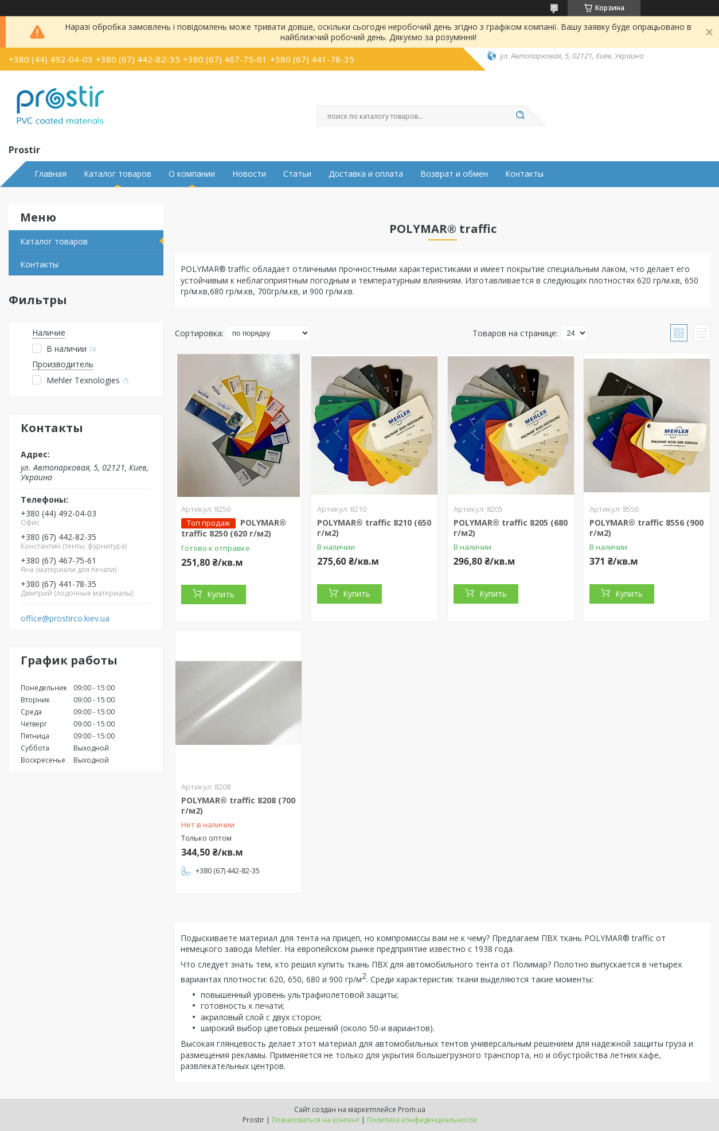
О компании (192, 174)
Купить (221, 594)
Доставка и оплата (366, 174)
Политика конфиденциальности (422, 1120)
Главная (50, 174)
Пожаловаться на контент (316, 1120)
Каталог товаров (117, 174)
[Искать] (520, 116)
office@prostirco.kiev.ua (65, 618)
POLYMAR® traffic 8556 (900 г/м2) (646, 527)
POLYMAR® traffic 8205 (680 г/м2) (511, 527)
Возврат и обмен (454, 174)
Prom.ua (411, 1109)
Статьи (297, 174)
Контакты (524, 174)
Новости (249, 174)
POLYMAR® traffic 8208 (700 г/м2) (238, 805)
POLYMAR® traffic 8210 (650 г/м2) (374, 527)
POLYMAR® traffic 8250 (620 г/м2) (233, 528)
